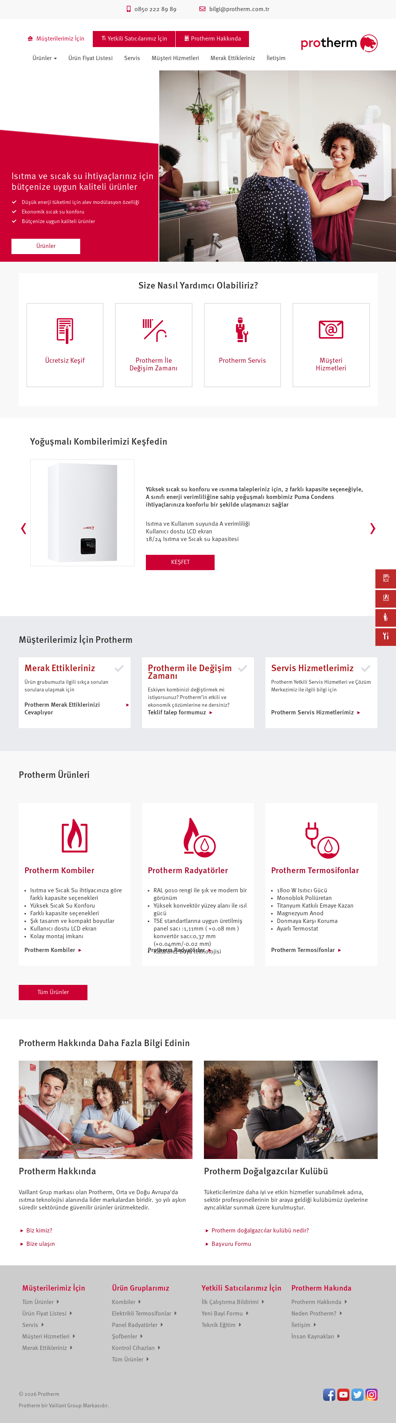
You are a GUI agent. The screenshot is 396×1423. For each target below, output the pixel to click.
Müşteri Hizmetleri (175, 58)
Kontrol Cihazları (136, 1348)
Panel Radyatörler (137, 1325)
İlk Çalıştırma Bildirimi (233, 1302)
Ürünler (44, 58)
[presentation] (23, 528)
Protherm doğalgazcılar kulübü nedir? (260, 1231)
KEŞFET (180, 562)
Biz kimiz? (39, 1231)
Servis (132, 58)
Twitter (357, 1395)
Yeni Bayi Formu (225, 1314)
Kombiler (126, 1302)
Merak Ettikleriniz (232, 58)
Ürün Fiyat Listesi (90, 58)
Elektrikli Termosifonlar (144, 1314)
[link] (385, 578)
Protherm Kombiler (49, 950)
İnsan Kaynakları (315, 1337)
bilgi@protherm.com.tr (234, 10)
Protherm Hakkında (319, 1302)
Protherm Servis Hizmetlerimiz (312, 713)
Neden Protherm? (316, 1314)
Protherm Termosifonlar (303, 950)
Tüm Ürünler (53, 992)
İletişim (276, 58)
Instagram (371, 1395)
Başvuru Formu (231, 1244)
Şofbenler (127, 1337)
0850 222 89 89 (151, 10)
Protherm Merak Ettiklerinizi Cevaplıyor (62, 709)
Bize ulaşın (40, 1244)
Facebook (329, 1395)
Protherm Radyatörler (176, 950)
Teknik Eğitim (221, 1325)
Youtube (343, 1395)
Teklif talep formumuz (177, 713)
